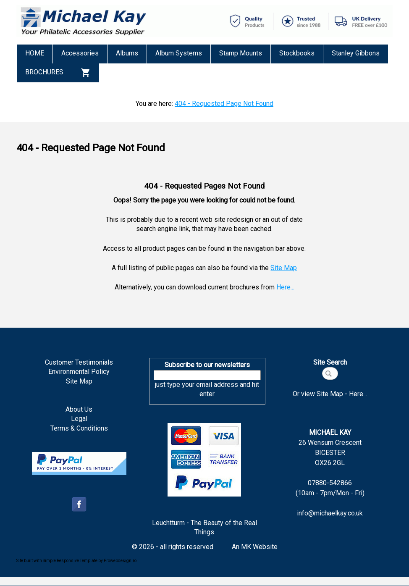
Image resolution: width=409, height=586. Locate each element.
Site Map (283, 268)
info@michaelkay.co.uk (330, 513)
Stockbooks (297, 53)
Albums (127, 53)
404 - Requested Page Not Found (224, 104)
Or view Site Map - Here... (330, 394)
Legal (79, 419)
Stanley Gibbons (356, 53)
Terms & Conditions (79, 428)
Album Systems (178, 53)
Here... (285, 287)
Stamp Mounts (240, 53)
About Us (79, 409)
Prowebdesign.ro (120, 560)
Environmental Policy (79, 372)
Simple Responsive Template (70, 560)
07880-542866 (330, 483)
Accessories (80, 53)
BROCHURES (44, 72)
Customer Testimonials (79, 362)
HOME (34, 53)
